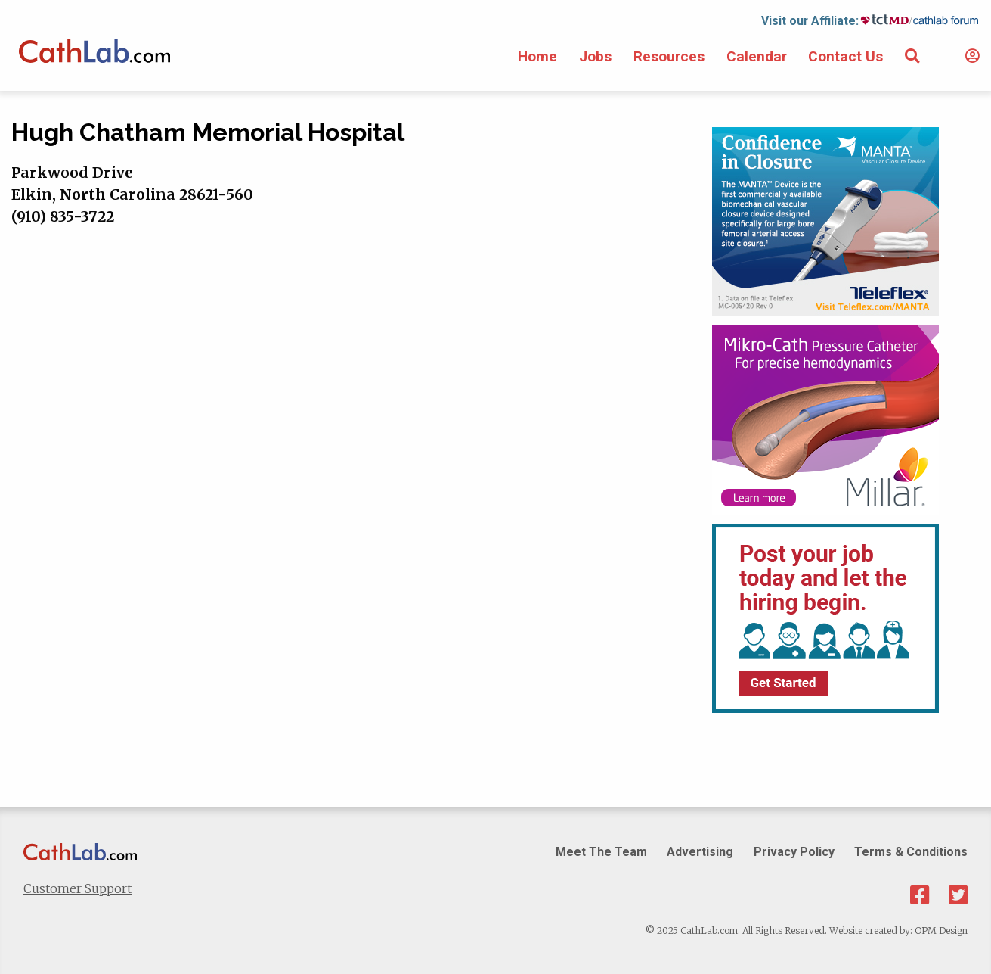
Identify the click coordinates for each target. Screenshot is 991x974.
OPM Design (941, 930)
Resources (669, 56)
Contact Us (845, 56)
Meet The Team (601, 852)
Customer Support (77, 888)
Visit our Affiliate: (810, 21)
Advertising (700, 852)
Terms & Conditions (911, 852)
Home (537, 56)
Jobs (595, 56)
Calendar (756, 56)
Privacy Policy (794, 852)
